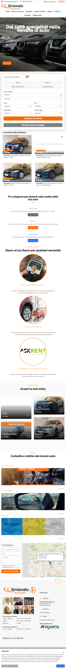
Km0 (18, 83)
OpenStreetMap (56, 576)
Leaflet (50, 576)
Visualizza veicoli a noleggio (33, 125)
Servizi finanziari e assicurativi (33, 285)
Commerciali (47, 87)
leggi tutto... (61, 488)
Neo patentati (18, 87)
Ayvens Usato (37, 15)
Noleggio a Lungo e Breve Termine (33, 369)
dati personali (15, 567)
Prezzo (5, 103)
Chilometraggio (38, 110)
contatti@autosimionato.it (11, 1)
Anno (35, 103)
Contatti (57, 11)
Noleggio (29, 11)
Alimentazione (7, 110)
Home (7, 11)
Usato (47, 83)
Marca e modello (8, 91)
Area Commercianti (49, 1)
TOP (58, 580)
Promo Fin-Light (39, 11)
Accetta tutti (60, 666)
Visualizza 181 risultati (33, 118)
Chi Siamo (27, 15)
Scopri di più (33, 214)
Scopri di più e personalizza (9, 666)
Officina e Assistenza (33, 327)
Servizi (49, 11)
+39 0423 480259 (27, 1)
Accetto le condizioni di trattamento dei (10, 566)
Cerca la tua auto (17, 11)
